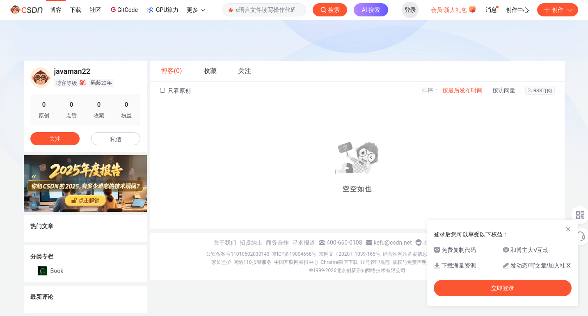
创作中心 (517, 10)
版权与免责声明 (409, 262)
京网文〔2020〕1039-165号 (349, 254)
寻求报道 (303, 242)
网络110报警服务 (252, 262)
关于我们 (224, 242)
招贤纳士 (251, 242)
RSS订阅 (540, 91)
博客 (56, 10)
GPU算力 (162, 10)
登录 (410, 10)
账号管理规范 (375, 262)
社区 (95, 10)
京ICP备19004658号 (294, 254)
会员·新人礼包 (453, 9)
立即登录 (502, 288)
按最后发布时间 (462, 90)
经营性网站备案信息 (405, 254)
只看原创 (175, 90)
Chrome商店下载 (339, 262)
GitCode (123, 9)
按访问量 (503, 90)
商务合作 (277, 242)
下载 (75, 10)
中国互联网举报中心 (296, 262)
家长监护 (221, 262)
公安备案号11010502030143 (237, 254)
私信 (115, 139)
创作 (557, 10)
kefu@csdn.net (393, 242)
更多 (196, 10)
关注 (55, 138)
